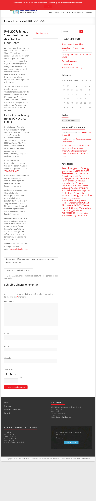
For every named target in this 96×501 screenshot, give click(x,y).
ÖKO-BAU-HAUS (11, 171)
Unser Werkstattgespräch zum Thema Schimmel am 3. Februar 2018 (75, 153)
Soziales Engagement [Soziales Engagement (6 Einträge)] (71, 203)
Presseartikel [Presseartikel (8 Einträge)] (80, 193)
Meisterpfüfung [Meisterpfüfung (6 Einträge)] (68, 188)
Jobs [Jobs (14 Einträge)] (83, 183)
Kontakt (89, 12)
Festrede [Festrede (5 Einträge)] (70, 180)
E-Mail (7, 346)
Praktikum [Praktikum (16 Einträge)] (67, 193)
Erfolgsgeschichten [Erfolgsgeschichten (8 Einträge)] (70, 178)
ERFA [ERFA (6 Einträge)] (78, 176)
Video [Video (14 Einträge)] (70, 207)
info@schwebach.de (63, 417)
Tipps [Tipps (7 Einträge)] (64, 208)
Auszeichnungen (38, 259)
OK (48, 6)
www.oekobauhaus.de (19, 249)
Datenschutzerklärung (12, 409)
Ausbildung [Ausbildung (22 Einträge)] (68, 168)
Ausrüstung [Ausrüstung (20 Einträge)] (82, 168)
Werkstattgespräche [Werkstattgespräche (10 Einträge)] (72, 210)
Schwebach (11, 259)
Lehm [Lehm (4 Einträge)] (79, 185)
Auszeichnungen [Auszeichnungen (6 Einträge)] (69, 171)
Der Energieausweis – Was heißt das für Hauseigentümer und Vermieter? (31, 277)
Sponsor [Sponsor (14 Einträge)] (84, 202)
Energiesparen (50, 259)
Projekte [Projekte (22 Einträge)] (87, 195)
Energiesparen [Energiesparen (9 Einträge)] (69, 176)
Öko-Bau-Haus (41, 33)
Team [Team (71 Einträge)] (77, 205)
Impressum (8, 406)
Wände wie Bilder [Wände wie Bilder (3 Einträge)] (82, 213)
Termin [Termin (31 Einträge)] (86, 205)
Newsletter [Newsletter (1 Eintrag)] (88, 191)
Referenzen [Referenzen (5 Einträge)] (66, 198)
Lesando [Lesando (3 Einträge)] (85, 186)
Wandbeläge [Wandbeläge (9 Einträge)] (85, 207)
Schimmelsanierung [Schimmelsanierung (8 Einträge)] (71, 200)
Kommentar (10, 301)
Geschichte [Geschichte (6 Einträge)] (66, 183)
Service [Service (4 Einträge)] (83, 200)
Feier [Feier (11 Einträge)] (64, 180)
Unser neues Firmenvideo (72, 44)
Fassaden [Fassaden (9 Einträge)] (84, 178)
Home (50, 12)
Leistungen (59, 12)
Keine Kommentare (14, 262)
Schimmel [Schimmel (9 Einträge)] (76, 198)
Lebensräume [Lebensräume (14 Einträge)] (69, 185)
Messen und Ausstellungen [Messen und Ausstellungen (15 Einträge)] (75, 189)
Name (7, 333)
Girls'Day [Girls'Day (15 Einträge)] (76, 183)
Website (7, 358)
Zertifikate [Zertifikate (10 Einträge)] (82, 215)
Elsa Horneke (67, 139)
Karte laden (71, 442)
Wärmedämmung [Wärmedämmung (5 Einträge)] (69, 215)
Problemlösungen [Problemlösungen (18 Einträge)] (71, 195)
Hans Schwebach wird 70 (18, 270)
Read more (60, 438)
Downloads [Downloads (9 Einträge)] (84, 173)
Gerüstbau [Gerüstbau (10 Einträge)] (80, 180)
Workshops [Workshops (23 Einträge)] (68, 212)
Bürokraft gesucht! (69, 61)
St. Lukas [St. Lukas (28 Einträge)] (67, 205)
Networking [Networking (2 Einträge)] (81, 191)
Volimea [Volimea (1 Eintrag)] (76, 208)
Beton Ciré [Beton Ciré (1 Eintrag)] (75, 174)
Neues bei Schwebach (74, 12)
